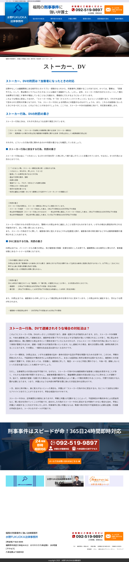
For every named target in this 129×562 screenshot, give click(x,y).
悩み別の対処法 (38, 18)
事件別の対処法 (56, 18)
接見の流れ (87, 18)
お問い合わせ (118, 548)
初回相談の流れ (103, 18)
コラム (109, 548)
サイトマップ (118, 551)
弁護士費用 (72, 18)
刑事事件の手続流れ (89, 548)
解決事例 (101, 548)
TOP (78, 546)
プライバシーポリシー (103, 551)
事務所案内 (119, 18)
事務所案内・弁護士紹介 (91, 546)
